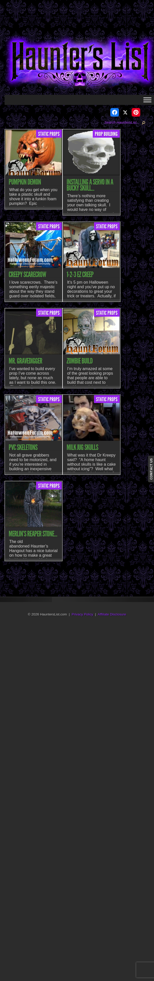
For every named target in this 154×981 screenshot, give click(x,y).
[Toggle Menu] (147, 99)
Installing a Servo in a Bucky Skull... (90, 185)
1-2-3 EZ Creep (80, 274)
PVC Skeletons (23, 447)
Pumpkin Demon (25, 182)
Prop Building (106, 134)
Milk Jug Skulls (82, 447)
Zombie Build (80, 361)
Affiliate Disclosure (112, 614)
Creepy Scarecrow (27, 274)
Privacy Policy (82, 614)
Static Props (49, 134)
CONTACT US (151, 469)
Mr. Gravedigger (25, 361)
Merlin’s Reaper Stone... (33, 533)
